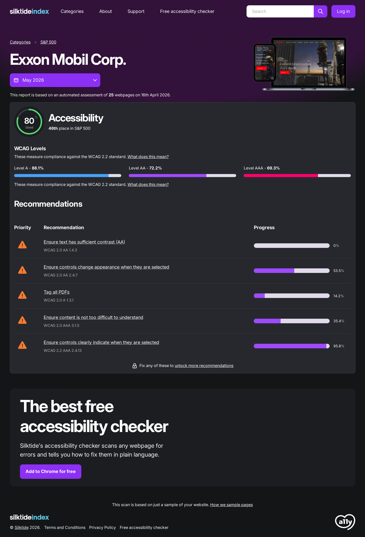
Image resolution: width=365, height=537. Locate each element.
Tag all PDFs (56, 292)
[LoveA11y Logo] (345, 523)
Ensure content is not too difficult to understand (93, 317)
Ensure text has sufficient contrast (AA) (84, 242)
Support (136, 11)
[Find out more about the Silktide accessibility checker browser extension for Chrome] (182, 437)
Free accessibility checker (187, 11)
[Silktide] (29, 11)
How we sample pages (231, 504)
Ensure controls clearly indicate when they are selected (101, 342)
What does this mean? (148, 156)
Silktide (22, 527)
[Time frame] (55, 80)
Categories (72, 11)
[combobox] (55, 80)
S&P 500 (48, 42)
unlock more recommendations (204, 365)
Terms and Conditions (64, 527)
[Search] (280, 11)
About (105, 11)
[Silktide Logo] (29, 517)
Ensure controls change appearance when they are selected (106, 267)
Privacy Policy (102, 527)
